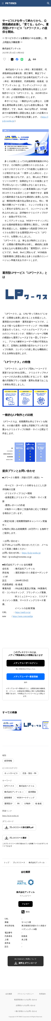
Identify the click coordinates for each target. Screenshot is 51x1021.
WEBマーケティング (25, 798)
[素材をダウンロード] (29, 59)
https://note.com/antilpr (23, 616)
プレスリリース (19, 862)
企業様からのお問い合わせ (25, 1005)
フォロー (25, 904)
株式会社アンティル (37, 862)
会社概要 (8, 994)
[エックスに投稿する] (12, 59)
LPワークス (9, 786)
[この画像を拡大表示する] (11, 725)
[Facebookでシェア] (17, 59)
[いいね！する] (4, 59)
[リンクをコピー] (34, 59)
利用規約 (42, 994)
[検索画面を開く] (48, 3)
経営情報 (8, 761)
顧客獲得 (8, 798)
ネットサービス (11, 773)
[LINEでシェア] (22, 59)
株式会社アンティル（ (13, 792)
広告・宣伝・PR (29, 773)
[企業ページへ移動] (25, 883)
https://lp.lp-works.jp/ (31, 553)
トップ (6, 862)
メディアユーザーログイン (25, 663)
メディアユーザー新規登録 (25, 677)
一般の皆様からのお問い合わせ (25, 1011)
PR (18, 804)
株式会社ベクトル (26, 786)
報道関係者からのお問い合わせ (25, 999)
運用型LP (8, 804)
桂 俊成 (38, 804)
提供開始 (32, 792)
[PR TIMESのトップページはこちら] (10, 3)
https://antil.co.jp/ (23, 612)
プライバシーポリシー (25, 994)
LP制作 (27, 804)
